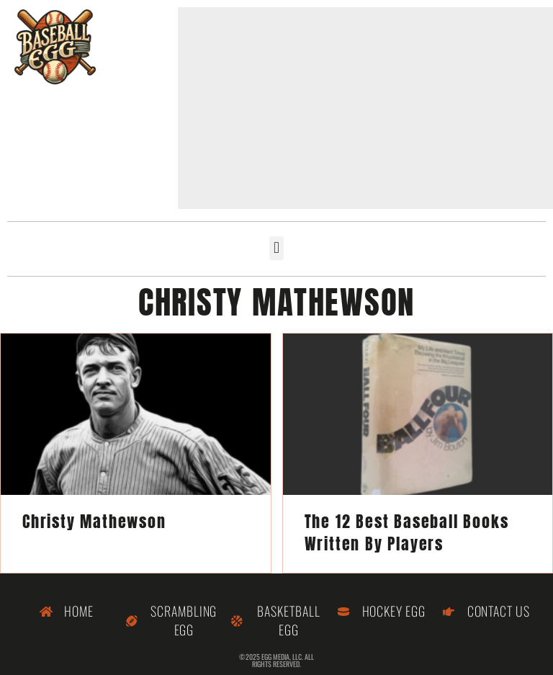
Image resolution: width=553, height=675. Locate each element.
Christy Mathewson (94, 521)
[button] (276, 248)
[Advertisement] (365, 108)
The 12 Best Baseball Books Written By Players (407, 532)
